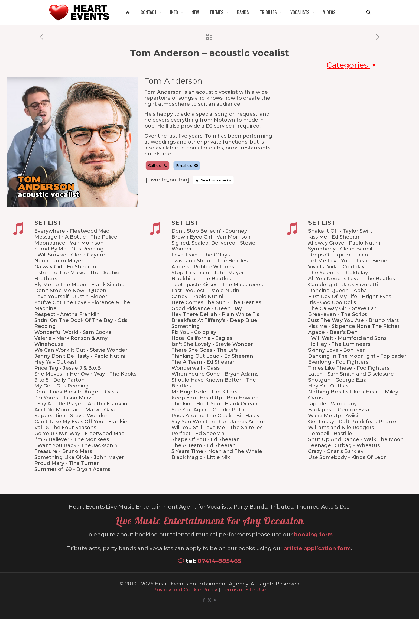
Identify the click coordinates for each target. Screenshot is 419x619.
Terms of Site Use (244, 590)
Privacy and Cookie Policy (185, 590)
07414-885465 (219, 561)
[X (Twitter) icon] (209, 599)
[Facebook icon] (204, 599)
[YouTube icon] (215, 599)
